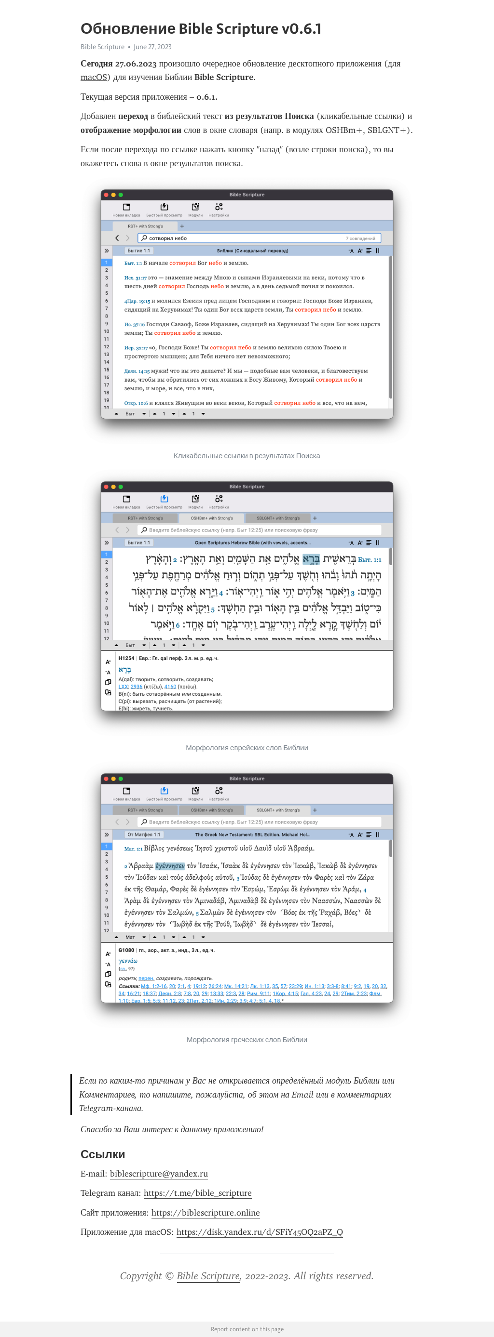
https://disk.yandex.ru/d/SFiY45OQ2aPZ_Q (260, 1232)
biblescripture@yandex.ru (159, 1173)
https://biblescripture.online (205, 1212)
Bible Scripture (102, 46)
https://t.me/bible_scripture (198, 1193)
